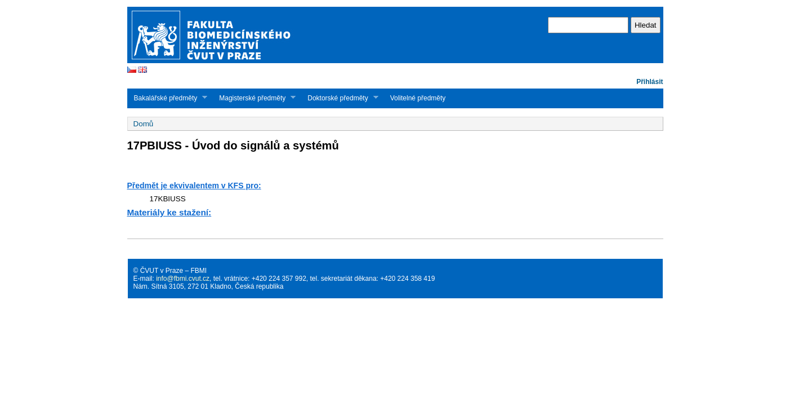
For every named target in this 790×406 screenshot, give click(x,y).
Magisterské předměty (254, 98)
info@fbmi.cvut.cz (182, 279)
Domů (143, 124)
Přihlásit (649, 82)
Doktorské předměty (339, 98)
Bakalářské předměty (167, 98)
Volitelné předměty (418, 98)
